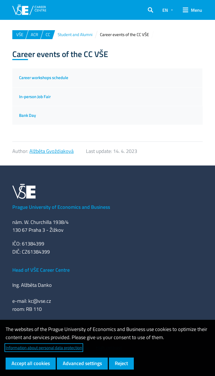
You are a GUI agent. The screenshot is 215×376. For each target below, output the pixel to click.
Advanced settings (82, 363)
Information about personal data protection (44, 347)
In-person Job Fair (35, 96)
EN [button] (165, 10)
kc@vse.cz (39, 301)
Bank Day (27, 115)
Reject (121, 363)
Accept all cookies (30, 363)
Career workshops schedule (43, 77)
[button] (150, 10)
